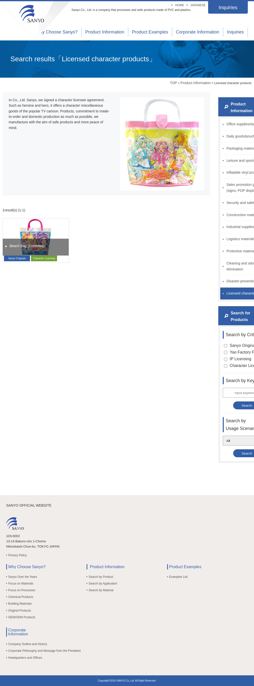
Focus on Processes (21, 590)
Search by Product (101, 577)
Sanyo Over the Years (22, 577)
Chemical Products (20, 597)
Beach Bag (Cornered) (27, 246)
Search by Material (101, 590)
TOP (173, 83)
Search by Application (103, 583)
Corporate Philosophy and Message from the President (44, 651)
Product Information (104, 32)
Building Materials (20, 603)
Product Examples (150, 32)
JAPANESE (198, 5)
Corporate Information (197, 32)
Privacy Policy (17, 555)
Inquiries (228, 7)
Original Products (19, 610)
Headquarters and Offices (25, 657)
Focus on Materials (20, 583)
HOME (179, 5)
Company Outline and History (27, 644)
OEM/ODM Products (21, 617)
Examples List (178, 577)
